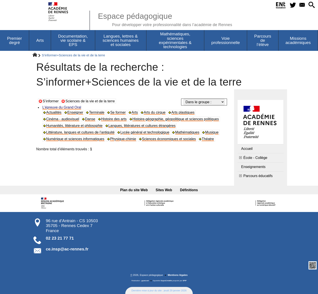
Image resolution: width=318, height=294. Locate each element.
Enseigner (75, 112)
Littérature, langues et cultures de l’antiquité (80, 132)
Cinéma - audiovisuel (62, 119)
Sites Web (164, 190)
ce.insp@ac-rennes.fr (67, 249)
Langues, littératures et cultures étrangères (142, 126)
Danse (90, 119)
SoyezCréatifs (166, 281)
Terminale (96, 112)
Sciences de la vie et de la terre (90, 101)
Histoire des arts (114, 119)
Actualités (53, 112)
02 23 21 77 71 (60, 238)
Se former (118, 112)
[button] (311, 5)
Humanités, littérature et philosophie (74, 126)
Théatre (208, 139)
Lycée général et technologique (144, 132)
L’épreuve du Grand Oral (61, 107)
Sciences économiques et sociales (169, 139)
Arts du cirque (155, 112)
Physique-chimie (123, 139)
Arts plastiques (183, 112)
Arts (135, 112)
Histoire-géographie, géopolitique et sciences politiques (175, 119)
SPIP (185, 281)
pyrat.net (145, 281)
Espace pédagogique (165, 19)
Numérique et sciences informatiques (75, 139)
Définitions (189, 190)
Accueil (247, 149)
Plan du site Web (134, 190)
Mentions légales (177, 275)
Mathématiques (187, 132)
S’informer (51, 101)
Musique (211, 132)
